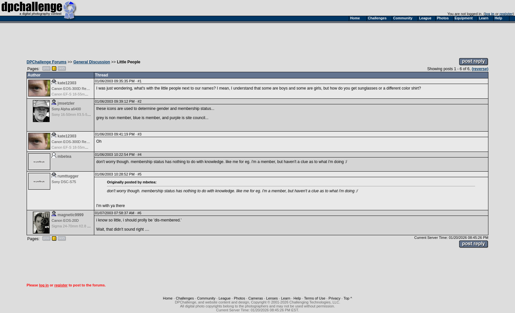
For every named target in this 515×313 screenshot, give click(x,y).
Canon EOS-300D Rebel (71, 89)
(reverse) (480, 69)
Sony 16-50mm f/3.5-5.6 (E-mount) (79, 114)
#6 (139, 213)
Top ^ (348, 298)
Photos (239, 298)
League (224, 298)
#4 (140, 154)
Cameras (255, 298)
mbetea (64, 156)
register (506, 14)
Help (297, 298)
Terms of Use (314, 298)
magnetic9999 (70, 215)
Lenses (272, 298)
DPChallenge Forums (46, 62)
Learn (285, 298)
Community (206, 298)
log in (489, 14)
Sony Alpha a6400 (66, 109)
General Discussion (91, 62)
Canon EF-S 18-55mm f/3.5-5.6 (77, 94)
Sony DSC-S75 (64, 182)
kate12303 (66, 83)
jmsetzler (66, 103)
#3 (140, 134)
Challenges (185, 298)
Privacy (334, 298)
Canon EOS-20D (65, 220)
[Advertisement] (257, 38)
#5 (140, 174)
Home (167, 298)
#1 (140, 81)
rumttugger (67, 176)
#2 (140, 101)
